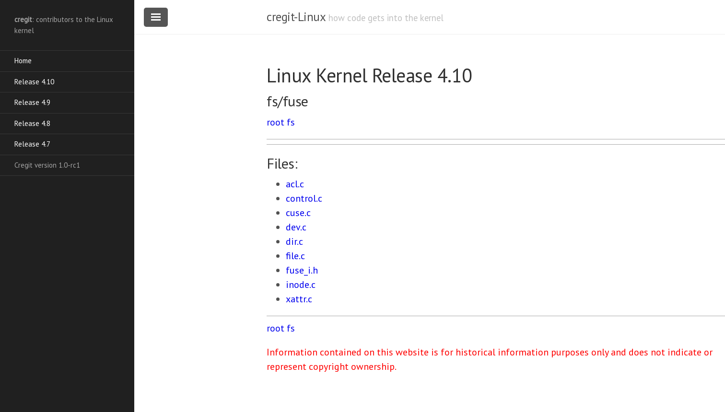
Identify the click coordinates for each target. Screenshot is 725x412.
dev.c (296, 227)
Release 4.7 (32, 144)
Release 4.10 (34, 81)
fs (291, 122)
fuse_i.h (302, 270)
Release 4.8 (32, 123)
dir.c (294, 241)
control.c (304, 198)
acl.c (295, 184)
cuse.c (298, 212)
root (275, 122)
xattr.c (299, 299)
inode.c (301, 284)
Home (23, 60)
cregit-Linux (296, 16)
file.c (295, 256)
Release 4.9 (32, 102)
